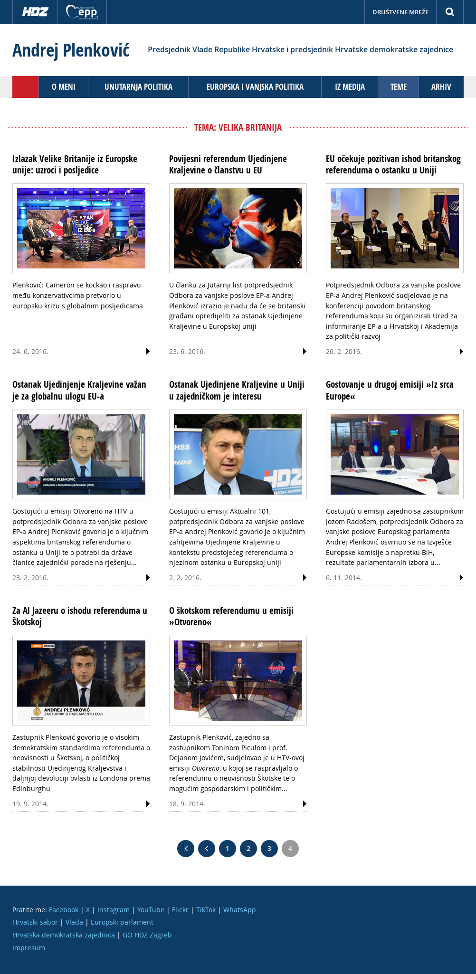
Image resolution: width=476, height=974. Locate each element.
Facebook (63, 909)
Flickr (180, 909)
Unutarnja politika (138, 86)
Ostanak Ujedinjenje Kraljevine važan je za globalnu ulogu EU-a (79, 390)
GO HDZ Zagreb (147, 934)
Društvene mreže (400, 12)
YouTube (150, 909)
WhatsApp (239, 909)
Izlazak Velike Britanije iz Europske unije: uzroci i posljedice (74, 164)
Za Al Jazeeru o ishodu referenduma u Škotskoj (79, 616)
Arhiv (441, 86)
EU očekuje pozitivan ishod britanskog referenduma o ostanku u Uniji (393, 164)
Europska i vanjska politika (255, 86)
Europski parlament (122, 921)
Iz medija (350, 86)
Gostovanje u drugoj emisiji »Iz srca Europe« (390, 390)
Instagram (113, 909)
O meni (64, 86)
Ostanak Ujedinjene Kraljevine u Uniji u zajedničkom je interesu (237, 390)
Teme (398, 86)
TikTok (206, 909)
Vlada (74, 921)
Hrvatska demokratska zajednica (63, 934)
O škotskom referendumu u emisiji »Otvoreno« (231, 616)
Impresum (28, 947)
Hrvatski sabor (35, 921)
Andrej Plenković (70, 50)
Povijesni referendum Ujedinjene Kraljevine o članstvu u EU (228, 164)
